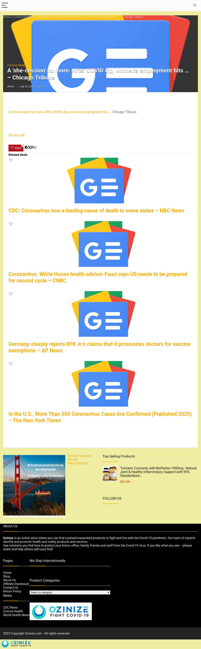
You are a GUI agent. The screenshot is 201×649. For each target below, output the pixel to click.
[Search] (195, 5)
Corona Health (22, 16)
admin (10, 86)
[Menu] (5, 5)
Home (7, 16)
